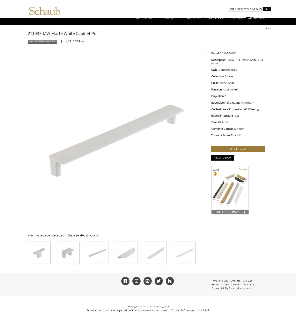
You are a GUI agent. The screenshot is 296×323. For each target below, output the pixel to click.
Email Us (235, 280)
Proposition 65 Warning (244, 109)
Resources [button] (215, 18)
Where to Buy (220, 280)
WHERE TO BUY (258, 18)
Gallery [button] (193, 18)
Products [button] (171, 18)
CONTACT (236, 18)
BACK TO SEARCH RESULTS (42, 41)
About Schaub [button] (146, 18)
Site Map (247, 280)
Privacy (215, 284)
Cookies (225, 284)
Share (268, 28)
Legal (236, 284)
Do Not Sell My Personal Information (232, 288)
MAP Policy (248, 284)
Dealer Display (222, 157)
